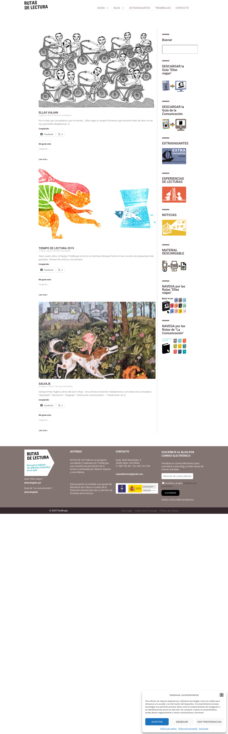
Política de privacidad (187, 728)
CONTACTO (182, 7)
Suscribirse (170, 493)
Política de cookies (168, 728)
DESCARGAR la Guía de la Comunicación (173, 110)
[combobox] (180, 49)
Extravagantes (139, 7)
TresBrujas (163, 7)
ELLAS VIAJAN (48, 112)
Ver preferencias (209, 721)
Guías (103, 8)
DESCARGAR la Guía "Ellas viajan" (173, 69)
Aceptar (157, 721)
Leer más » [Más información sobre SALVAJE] (43, 430)
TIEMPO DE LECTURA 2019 (56, 248)
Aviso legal (203, 728)
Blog (119, 8)
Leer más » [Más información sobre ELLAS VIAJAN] (43, 159)
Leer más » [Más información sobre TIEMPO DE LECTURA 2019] (43, 295)
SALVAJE (45, 383)
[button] (221, 695)
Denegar (182, 721)
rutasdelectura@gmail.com (129, 474)
